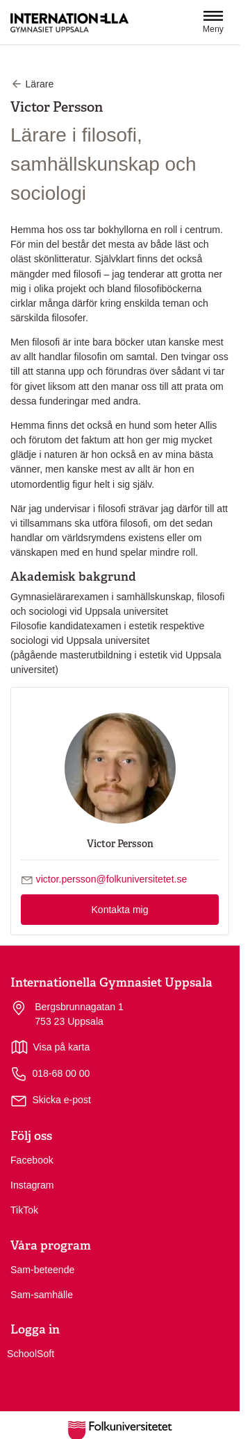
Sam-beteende (42, 1269)
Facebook (31, 1160)
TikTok (24, 1210)
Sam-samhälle (41, 1294)
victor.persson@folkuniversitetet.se (112, 879)
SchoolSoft (30, 1353)
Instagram (32, 1185)
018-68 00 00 (50, 1074)
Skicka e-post (61, 1099)
